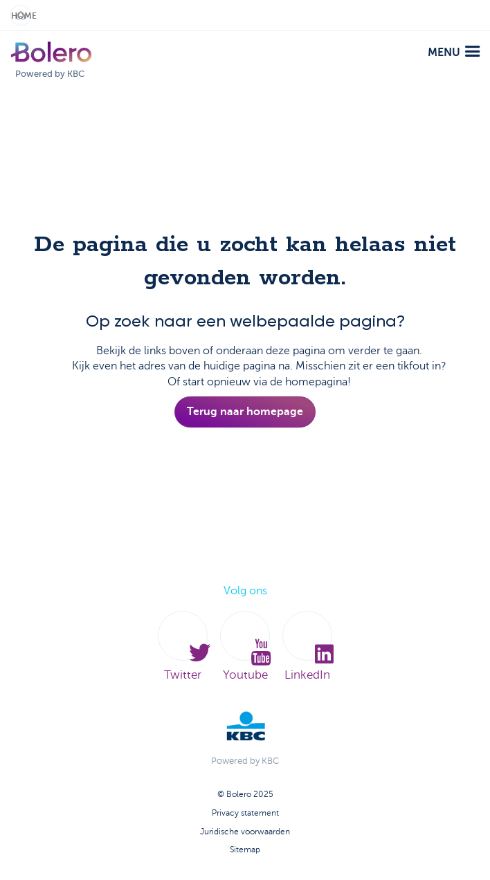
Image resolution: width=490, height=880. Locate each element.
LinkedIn (307, 646)
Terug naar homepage (245, 411)
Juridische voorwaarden (245, 831)
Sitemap (245, 849)
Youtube (245, 646)
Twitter (182, 646)
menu (454, 52)
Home (21, 16)
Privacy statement (245, 813)
